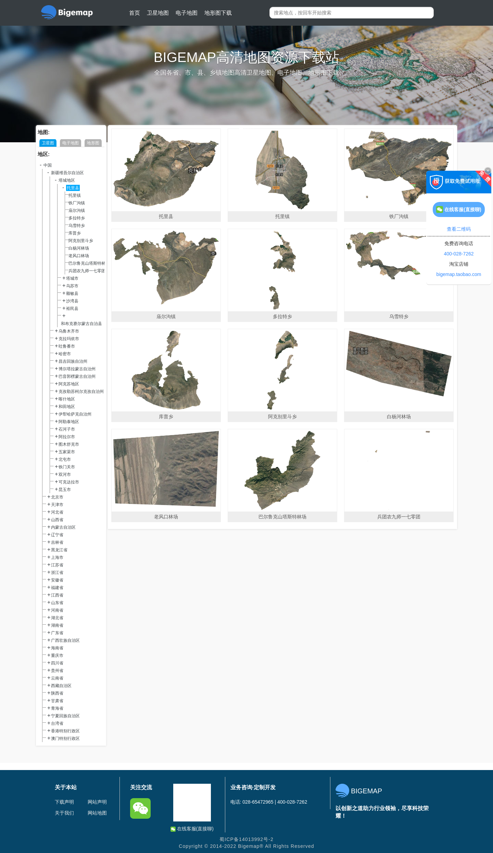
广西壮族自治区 (65, 640)
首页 (134, 13)
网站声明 (97, 802)
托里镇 (74, 195)
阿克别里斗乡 (80, 240)
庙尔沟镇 (76, 210)
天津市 (57, 504)
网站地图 (97, 813)
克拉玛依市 (69, 338)
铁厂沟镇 (76, 203)
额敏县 (72, 293)
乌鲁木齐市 (69, 331)
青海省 (57, 708)
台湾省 (57, 723)
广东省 (57, 632)
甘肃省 (57, 700)
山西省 (57, 519)
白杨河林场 (78, 248)
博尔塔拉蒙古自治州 (77, 369)
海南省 (57, 648)
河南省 (57, 610)
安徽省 (57, 580)
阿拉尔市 (67, 436)
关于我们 (64, 813)
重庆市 (57, 655)
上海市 (57, 557)
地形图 (93, 143)
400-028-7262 (458, 253)
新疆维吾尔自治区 (67, 172)
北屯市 (65, 459)
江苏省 (57, 565)
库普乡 (74, 233)
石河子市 (67, 429)
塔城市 (72, 278)
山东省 (57, 602)
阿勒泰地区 (69, 421)
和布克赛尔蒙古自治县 (81, 323)
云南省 (57, 678)
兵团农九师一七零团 (86, 270)
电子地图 (187, 13)
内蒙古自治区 (63, 527)
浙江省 (57, 572)
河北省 (57, 512)
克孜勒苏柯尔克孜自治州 (81, 391)
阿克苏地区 (69, 384)
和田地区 (67, 406)
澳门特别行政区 (65, 738)
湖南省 (57, 625)
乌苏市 (72, 286)
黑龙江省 (59, 550)
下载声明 (64, 802)
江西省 (57, 595)
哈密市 (65, 353)
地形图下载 (218, 13)
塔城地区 (67, 180)
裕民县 (72, 308)
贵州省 (57, 670)
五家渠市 (67, 451)
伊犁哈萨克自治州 (75, 414)
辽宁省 (57, 534)
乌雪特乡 (76, 225)
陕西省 (57, 693)
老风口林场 (78, 255)
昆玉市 (65, 489)
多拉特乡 (76, 218)
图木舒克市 (69, 444)
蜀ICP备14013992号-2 (246, 839)
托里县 (73, 187)
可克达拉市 (69, 482)
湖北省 (57, 617)
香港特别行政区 (65, 731)
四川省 (57, 663)
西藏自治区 (61, 685)
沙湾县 (72, 301)
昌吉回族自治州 (73, 361)
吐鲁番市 (67, 346)
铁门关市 (67, 467)
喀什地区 (67, 399)
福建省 (57, 587)
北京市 (57, 497)
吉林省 (57, 542)
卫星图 (48, 143)
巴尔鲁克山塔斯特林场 (89, 263)
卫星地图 (158, 13)
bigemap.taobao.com (459, 274)
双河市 (65, 474)
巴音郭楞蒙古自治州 (77, 376)
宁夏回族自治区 (65, 715)
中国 (47, 165)
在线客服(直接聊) (192, 829)
